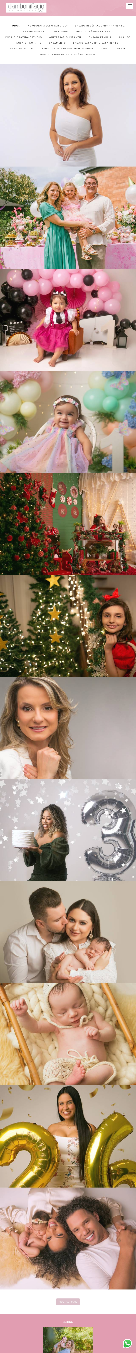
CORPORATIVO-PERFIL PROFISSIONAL (68, 49)
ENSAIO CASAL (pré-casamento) (96, 43)
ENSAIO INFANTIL (35, 31)
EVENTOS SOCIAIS (22, 49)
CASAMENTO (57, 43)
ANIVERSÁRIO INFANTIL (65, 37)
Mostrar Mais (68, 1301)
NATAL (121, 49)
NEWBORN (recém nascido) (48, 26)
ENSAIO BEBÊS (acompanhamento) (100, 26)
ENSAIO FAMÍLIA (100, 37)
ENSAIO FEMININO (29, 43)
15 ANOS (125, 37)
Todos (15, 26)
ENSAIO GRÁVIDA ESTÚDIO (23, 37)
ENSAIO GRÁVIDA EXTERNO (94, 31)
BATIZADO (61, 31)
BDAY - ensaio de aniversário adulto (68, 54)
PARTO (105, 49)
